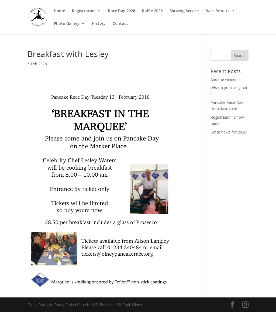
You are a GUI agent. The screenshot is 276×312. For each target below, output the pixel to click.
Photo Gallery (67, 24)
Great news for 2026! (229, 132)
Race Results (217, 11)
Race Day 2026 (121, 11)
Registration (84, 11)
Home (59, 11)
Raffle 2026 (152, 11)
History (99, 24)
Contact (120, 24)
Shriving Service (184, 11)
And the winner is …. (228, 79)
